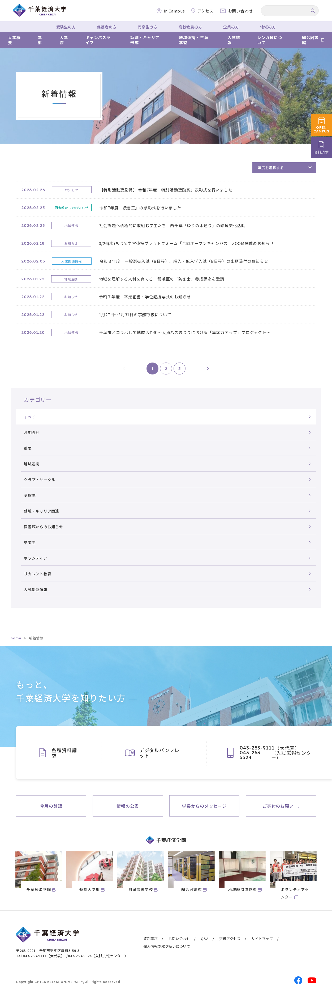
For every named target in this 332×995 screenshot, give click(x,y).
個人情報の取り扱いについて (166, 946)
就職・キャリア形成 (144, 40)
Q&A (205, 938)
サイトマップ (262, 938)
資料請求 (150, 938)
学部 (40, 40)
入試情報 (233, 40)
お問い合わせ (179, 938)
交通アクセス (230, 938)
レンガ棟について (269, 40)
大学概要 (14, 40)
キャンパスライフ (98, 40)
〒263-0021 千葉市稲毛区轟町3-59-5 (48, 950)
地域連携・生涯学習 (193, 40)
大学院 (64, 40)
